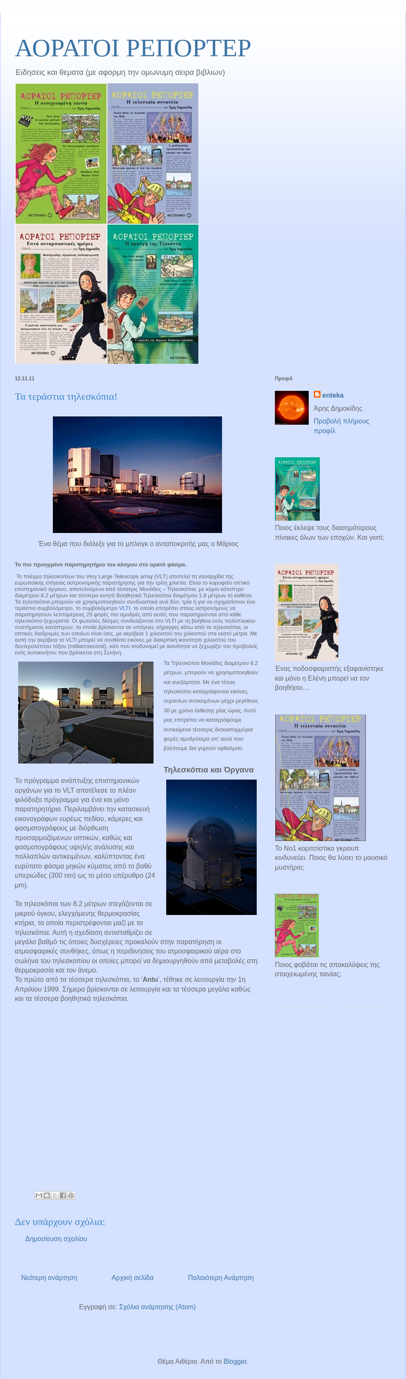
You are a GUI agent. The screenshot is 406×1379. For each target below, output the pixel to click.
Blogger (235, 1361)
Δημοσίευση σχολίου (56, 1238)
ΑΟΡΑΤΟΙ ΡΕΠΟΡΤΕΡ (133, 48)
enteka (333, 395)
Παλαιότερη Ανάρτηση (221, 1277)
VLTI (125, 608)
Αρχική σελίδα (133, 1277)
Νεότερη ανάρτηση (49, 1277)
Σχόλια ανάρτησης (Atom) (157, 1306)
